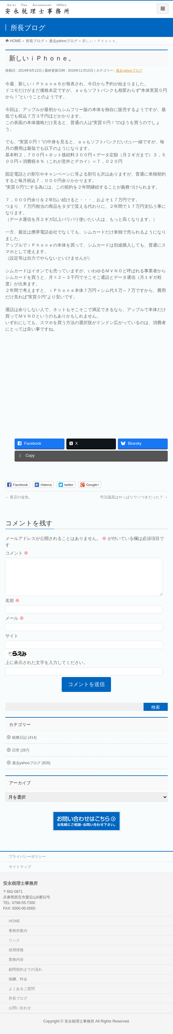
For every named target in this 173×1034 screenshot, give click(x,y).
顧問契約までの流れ (25, 969)
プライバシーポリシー (27, 856)
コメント (16, 552)
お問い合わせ (20, 1008)
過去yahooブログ (129, 70)
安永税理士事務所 (79, 1021)
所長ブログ (18, 998)
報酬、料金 (18, 979)
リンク (14, 940)
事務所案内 (18, 931)
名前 (12, 607)
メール (14, 625)
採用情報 (16, 950)
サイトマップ (20, 867)
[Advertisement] (86, 382)
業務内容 (16, 959)
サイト (11, 643)
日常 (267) (20, 757)
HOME (14, 921)
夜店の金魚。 (18, 497)
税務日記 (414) (24, 745)
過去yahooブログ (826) (31, 770)
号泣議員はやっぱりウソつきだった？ (134, 497)
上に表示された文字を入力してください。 (46, 669)
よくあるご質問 (22, 989)
